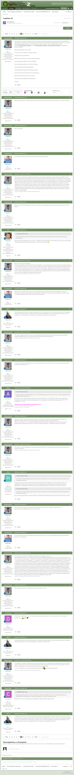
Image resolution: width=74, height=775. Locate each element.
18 (8, 701)
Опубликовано (20, 38)
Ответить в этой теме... (14, 749)
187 (8, 243)
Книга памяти (27, 8)
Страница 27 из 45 (45, 33)
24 (14, 33)
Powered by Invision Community (67, 773)
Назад (6, 33)
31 (30, 33)
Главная (5, 8)
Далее (36, 33)
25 (16, 33)
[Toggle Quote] (16, 233)
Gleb (8, 230)
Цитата (18, 84)
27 (21, 33)
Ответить (68, 28)
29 (25, 33)
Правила (19, 8)
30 (28, 33)
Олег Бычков (8, 613)
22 (9, 33)
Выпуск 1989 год (18, 23)
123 (8, 322)
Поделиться (57, 22)
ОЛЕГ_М (8, 309)
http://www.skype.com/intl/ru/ (25, 45)
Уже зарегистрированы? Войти (53, 8)
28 (23, 33)
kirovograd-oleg (8, 153)
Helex (8, 472)
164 (8, 51)
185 (8, 166)
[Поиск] (58, 4)
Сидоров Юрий (8, 688)
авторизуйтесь (41, 743)
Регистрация (64, 8)
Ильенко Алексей (8, 38)
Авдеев (8, 388)
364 (8, 626)
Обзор (11, 8)
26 (18, 33)
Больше (35, 8)
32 (32, 33)
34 (8, 401)
